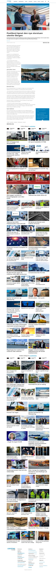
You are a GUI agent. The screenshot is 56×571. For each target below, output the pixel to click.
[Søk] (45, 1)
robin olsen (20, 122)
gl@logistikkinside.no (21, 553)
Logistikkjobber (21, 1)
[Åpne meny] (48, 1)
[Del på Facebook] (43, 42)
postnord (11, 122)
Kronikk (26, 1)
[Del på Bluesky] (48, 42)
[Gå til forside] (9, 1)
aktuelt (24, 122)
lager (8, 122)
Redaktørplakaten (20, 566)
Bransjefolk (30, 1)
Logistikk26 (15, 1)
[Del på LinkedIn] (44, 42)
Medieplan (30, 567)
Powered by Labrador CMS (28, 569)
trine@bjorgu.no (30, 564)
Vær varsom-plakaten (21, 565)
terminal (15, 122)
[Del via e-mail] (46, 42)
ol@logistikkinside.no (21, 557)
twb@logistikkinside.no (21, 562)
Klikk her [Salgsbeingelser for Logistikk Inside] (35, 553)
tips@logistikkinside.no (31, 550)
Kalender (35, 1)
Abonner (39, 1)
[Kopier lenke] (47, 42)
